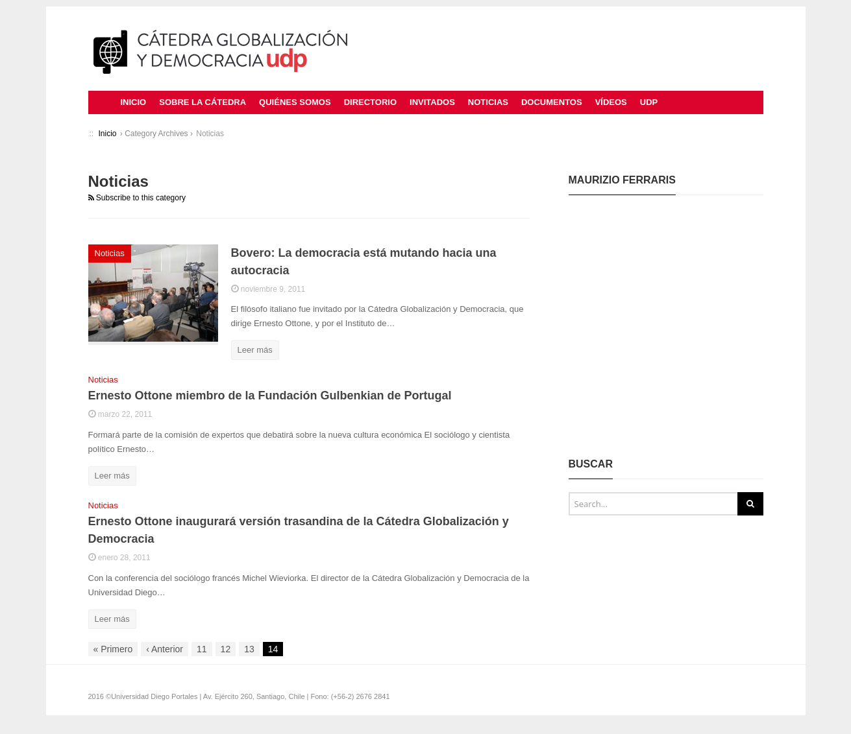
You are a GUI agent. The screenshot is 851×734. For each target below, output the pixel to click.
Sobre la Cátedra (202, 102)
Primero (113, 649)
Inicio (134, 102)
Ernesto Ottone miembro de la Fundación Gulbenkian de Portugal (270, 395)
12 (226, 649)
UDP (649, 102)
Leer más (255, 350)
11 (202, 649)
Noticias (488, 102)
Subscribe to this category (137, 197)
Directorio (370, 102)
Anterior (164, 649)
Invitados (432, 102)
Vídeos (611, 102)
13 (249, 649)
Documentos (551, 102)
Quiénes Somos (295, 102)
